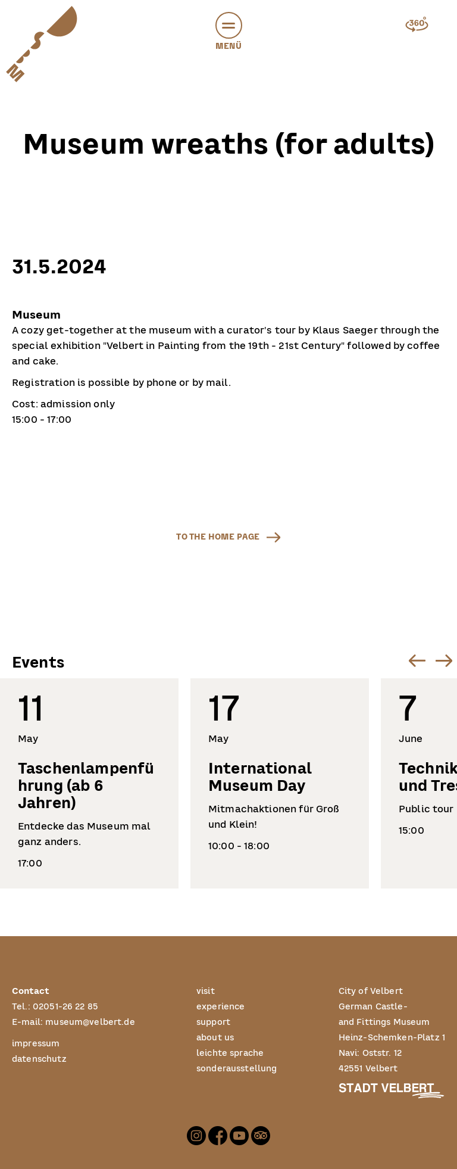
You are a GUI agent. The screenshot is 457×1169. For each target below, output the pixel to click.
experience (220, 1006)
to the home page (217, 537)
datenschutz (39, 1059)
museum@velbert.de (90, 1022)
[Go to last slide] (416, 660)
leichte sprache (230, 1053)
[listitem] (89, 783)
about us (215, 1037)
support (213, 1022)
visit (205, 991)
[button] (228, 25)
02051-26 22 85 (65, 1006)
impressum (36, 1043)
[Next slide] (443, 660)
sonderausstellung (236, 1068)
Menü (228, 33)
